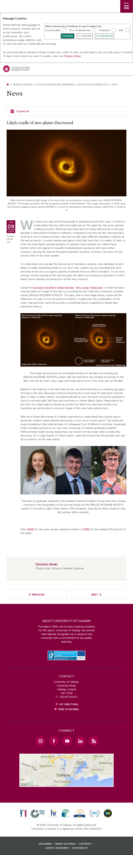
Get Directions (68, 704)
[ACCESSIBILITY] (80, 848)
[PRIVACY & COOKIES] (66, 844)
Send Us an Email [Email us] (68, 709)
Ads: (121, 30)
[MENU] (126, 6)
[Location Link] (66, 784)
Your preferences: (80, 30)
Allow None (86, 36)
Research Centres (23, 84)
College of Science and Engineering (55, 84)
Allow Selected (105, 36)
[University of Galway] (16, 69)
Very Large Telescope (89, 287)
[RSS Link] (94, 741)
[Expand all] (66, 111)
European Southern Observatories (53, 287)
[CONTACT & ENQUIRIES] (58, 848)
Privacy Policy (72, 56)
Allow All (69, 36)
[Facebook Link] (54, 741)
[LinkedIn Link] (80, 741)
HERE (30, 529)
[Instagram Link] (40, 741)
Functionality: (53, 30)
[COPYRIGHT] (86, 844)
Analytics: (104, 30)
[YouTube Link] (67, 741)
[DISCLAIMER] (46, 844)
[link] (23, 813)
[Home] (8, 84)
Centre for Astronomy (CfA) (92, 84)
